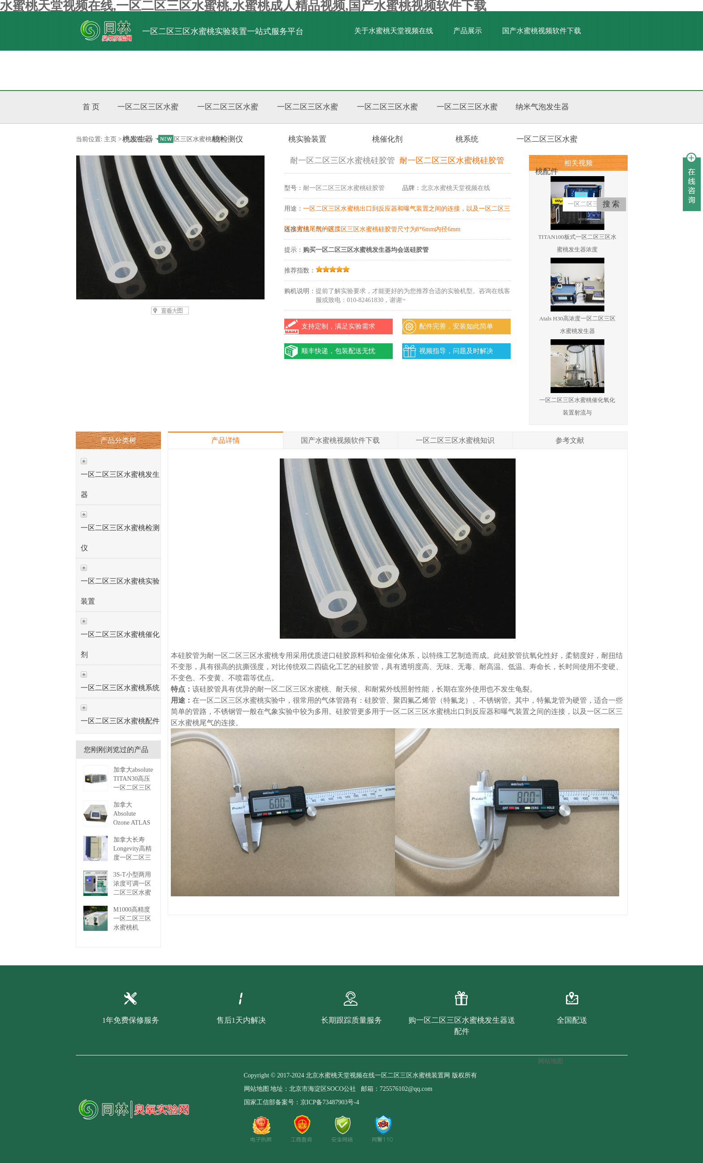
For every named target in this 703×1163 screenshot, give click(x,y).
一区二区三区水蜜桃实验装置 (120, 591)
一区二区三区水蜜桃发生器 (120, 484)
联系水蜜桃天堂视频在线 (349, 70)
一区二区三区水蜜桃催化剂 (120, 644)
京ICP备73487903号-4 (329, 1102)
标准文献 (275, 70)
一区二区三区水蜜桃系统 (120, 688)
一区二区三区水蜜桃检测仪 (120, 538)
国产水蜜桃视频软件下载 (541, 31)
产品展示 (467, 31)
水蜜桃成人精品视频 (209, 70)
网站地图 (256, 1088)
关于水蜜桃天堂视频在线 (393, 31)
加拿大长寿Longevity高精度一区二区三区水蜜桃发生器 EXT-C (132, 857)
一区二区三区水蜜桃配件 (120, 721)
